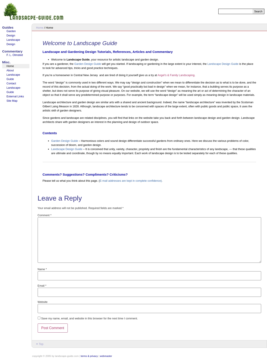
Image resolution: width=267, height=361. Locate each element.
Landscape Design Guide (222, 63)
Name (42, 269)
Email (42, 285)
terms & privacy (89, 356)
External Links (15, 96)
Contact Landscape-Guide (13, 88)
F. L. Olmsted (14, 55)
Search (258, 11)
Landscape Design (13, 42)
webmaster (106, 356)
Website (43, 302)
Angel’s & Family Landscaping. (176, 75)
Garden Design (11, 33)
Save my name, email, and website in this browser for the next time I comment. (89, 318)
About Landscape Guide (13, 75)
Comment (44, 215)
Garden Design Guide (87, 63)
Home (10, 66)
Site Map (12, 100)
